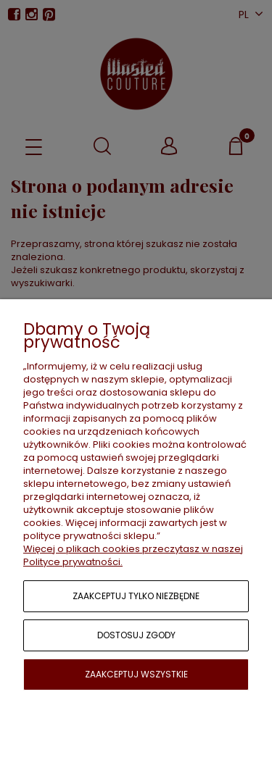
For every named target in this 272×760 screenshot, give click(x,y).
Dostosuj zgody (136, 635)
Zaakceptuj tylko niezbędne (136, 596)
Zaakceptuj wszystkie (136, 674)
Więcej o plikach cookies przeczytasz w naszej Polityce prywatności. (133, 555)
